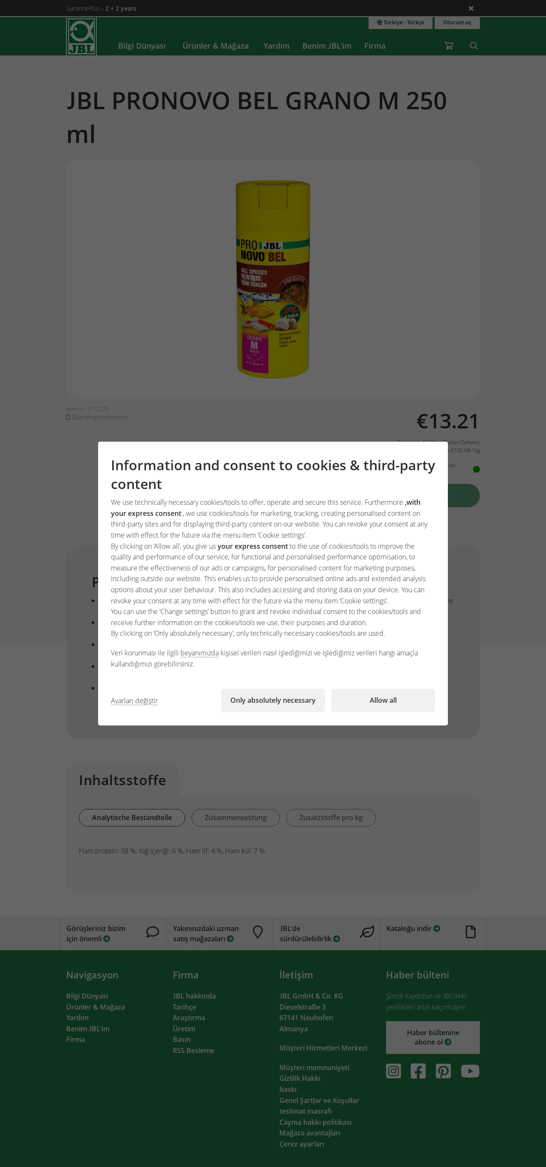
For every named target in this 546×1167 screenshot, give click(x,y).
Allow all (383, 700)
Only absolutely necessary (273, 700)
